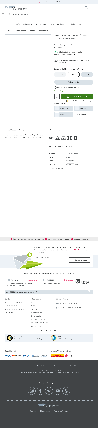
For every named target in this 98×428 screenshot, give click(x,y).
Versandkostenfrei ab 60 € (49, 2)
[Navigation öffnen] (3, 14)
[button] (57, 96)
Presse (33, 306)
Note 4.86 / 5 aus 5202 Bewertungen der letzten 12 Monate (49, 273)
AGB (36, 366)
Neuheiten (72, 24)
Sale (80, 24)
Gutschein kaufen (12, 306)
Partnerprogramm (38, 319)
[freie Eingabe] (73, 82)
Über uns (34, 302)
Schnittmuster (41, 24)
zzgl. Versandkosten (69, 45)
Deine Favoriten (87, 7)
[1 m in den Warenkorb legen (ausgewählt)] (74, 74)
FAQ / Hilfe (9, 313)
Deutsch (33, 411)
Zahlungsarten (36, 316)
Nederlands (45, 411)
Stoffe (18, 24)
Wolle (52, 24)
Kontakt (73, 366)
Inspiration (61, 24)
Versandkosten (36, 313)
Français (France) (61, 411)
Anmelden (81, 7)
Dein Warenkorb (92, 7)
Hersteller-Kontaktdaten (56, 168)
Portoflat (34, 309)
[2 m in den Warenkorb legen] (87, 74)
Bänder (32, 30)
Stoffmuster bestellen (13, 302)
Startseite (9, 30)
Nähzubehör (27, 24)
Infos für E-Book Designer (40, 323)
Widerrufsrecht (60, 366)
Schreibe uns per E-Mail (67, 303)
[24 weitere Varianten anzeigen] (83, 114)
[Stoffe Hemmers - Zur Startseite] (49, 405)
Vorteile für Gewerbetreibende (16, 309)
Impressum (26, 366)
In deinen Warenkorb (77, 96)
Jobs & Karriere (36, 326)
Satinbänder (43, 30)
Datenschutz (46, 366)
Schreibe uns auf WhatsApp (68, 308)
